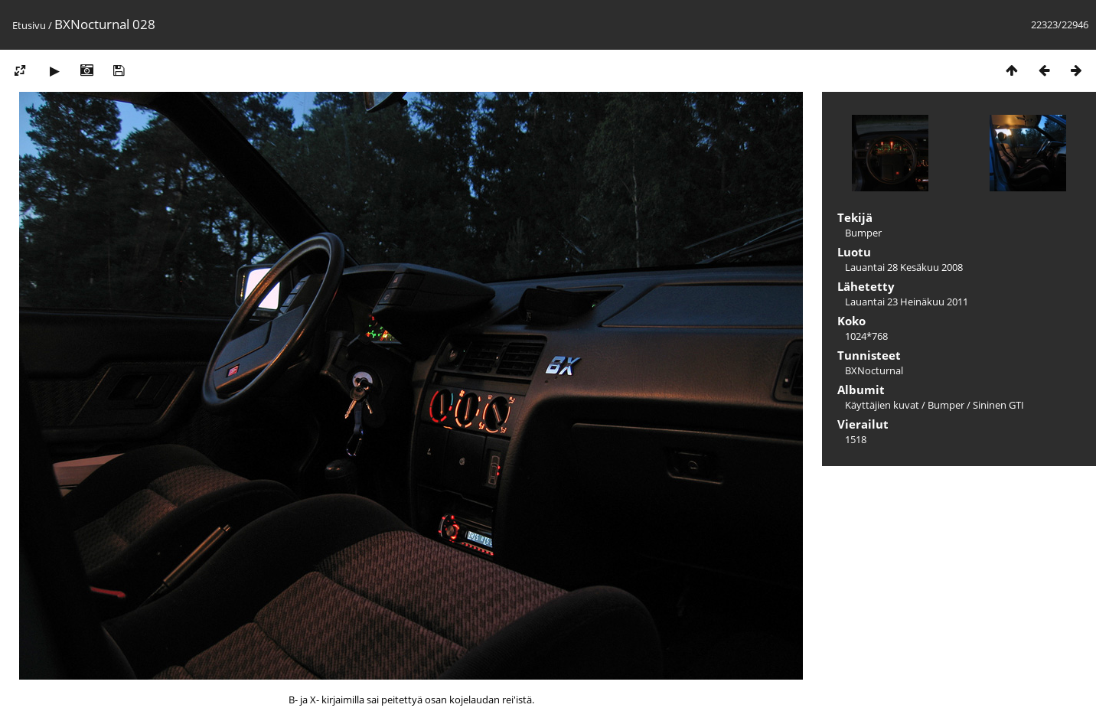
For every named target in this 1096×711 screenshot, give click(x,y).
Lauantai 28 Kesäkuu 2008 (904, 267)
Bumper (946, 405)
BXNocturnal (874, 370)
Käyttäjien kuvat (882, 405)
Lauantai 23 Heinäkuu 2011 (906, 301)
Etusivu (29, 25)
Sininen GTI (998, 405)
